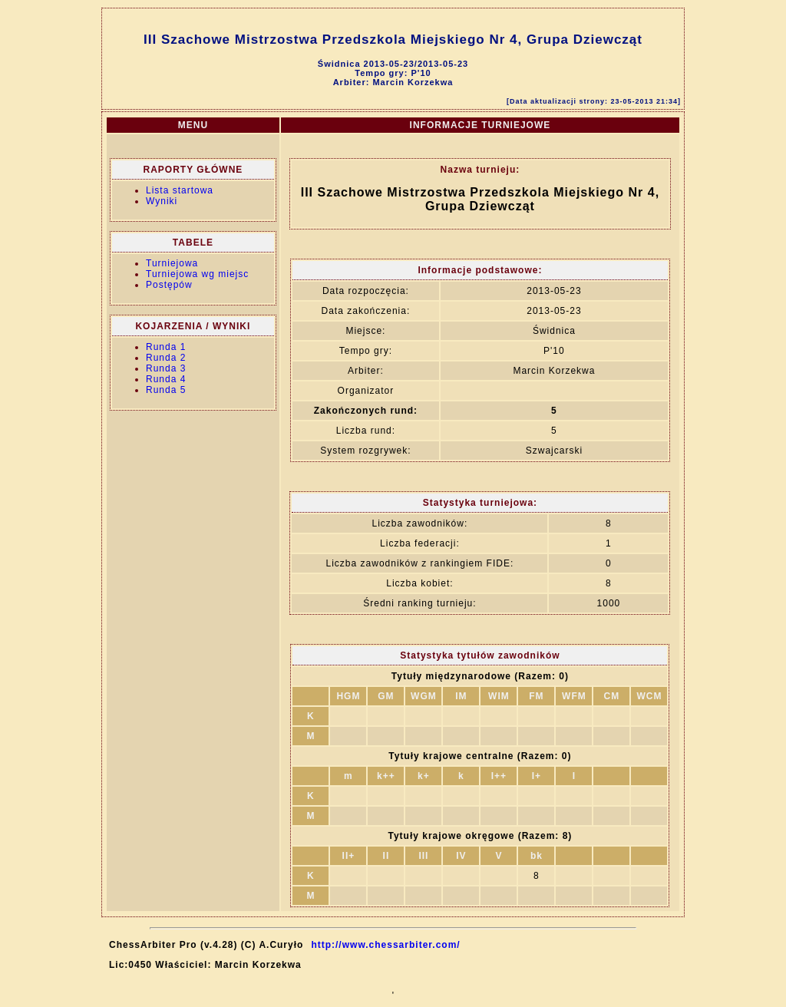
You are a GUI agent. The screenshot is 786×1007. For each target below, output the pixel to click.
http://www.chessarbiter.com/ (385, 944)
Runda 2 (166, 357)
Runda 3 (166, 368)
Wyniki (161, 201)
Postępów (169, 284)
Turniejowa (172, 263)
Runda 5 (166, 390)
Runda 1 (166, 347)
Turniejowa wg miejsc (197, 274)
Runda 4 (166, 379)
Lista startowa (179, 190)
